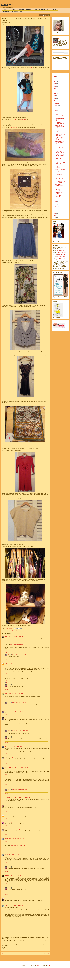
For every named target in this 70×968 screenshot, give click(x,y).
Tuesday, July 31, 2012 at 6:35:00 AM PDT (21, 767)
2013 (55, 98)
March (56, 206)
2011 (55, 212)
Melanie (6, 693)
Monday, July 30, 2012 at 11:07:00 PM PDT (26, 711)
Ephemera (7, 4)
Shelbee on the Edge (62, 252)
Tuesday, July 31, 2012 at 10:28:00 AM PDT (20, 730)
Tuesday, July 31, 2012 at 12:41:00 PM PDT (16, 838)
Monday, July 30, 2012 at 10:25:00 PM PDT (16, 693)
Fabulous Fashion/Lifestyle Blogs (41, 9)
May (56, 202)
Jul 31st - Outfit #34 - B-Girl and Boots (59, 113)
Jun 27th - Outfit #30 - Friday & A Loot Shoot (59, 123)
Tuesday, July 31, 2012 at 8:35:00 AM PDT (14, 822)
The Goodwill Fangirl (9, 767)
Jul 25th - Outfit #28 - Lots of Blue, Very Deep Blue (60, 130)
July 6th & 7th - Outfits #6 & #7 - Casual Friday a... (60, 182)
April (56, 204)
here (31, 67)
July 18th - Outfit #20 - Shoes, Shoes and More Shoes (60, 148)
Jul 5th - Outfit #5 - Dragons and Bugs (59, 185)
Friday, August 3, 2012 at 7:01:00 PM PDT (16, 905)
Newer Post (4, 953)
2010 (55, 213)
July (12, 630)
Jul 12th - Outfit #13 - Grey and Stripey (60, 167)
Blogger (48, 965)
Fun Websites (53, 9)
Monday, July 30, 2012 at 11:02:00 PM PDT (20, 684)
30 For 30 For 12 (8, 630)
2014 (55, 97)
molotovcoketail (39, 965)
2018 (55, 90)
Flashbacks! (28, 9)
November (57, 103)
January (56, 209)
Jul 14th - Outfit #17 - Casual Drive (59, 158)
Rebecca (6, 898)
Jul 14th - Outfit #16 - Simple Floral (59, 160)
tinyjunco (7, 905)
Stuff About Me (11, 9)
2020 (55, 86)
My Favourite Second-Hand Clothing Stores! (12, 11)
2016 (55, 93)
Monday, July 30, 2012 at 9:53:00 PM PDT (16, 663)
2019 (55, 88)
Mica (6, 746)
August (56, 108)
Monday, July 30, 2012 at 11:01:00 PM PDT (20, 654)
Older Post (46, 953)
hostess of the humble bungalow (11, 711)
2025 (55, 78)
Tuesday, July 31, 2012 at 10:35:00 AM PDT (20, 789)
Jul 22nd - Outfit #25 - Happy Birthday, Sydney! (59, 138)
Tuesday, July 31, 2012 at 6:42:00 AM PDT (17, 777)
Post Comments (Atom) (28, 957)
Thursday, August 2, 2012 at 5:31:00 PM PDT (17, 898)
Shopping (15, 630)
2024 (55, 79)
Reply (6, 640)
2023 (55, 81)
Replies (7, 652)
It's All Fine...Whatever (60, 256)
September (57, 107)
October (56, 105)
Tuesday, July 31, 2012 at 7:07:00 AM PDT (24, 805)
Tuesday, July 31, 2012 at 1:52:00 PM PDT (17, 845)
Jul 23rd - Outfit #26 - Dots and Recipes (60, 135)
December (57, 101)
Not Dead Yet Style (23, 119)
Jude (6, 875)
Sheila (9, 654)
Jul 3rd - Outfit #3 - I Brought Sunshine (59, 190)
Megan (6, 757)
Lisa (6, 822)
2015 (55, 95)
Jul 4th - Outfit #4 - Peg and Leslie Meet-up (59, 187)
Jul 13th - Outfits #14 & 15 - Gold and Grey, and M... (60, 163)
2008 (55, 217)
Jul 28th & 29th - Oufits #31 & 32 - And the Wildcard (59, 119)
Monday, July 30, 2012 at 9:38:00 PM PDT (17, 644)
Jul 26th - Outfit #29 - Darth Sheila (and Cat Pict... (59, 126)
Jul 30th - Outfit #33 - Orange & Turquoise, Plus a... (59, 115)
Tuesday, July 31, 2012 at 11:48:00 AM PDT (24, 829)
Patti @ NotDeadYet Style (10, 797)
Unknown (7, 815)
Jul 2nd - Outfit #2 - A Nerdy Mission (59, 193)
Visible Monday (13, 119)
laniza (6, 636)
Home (4, 9)
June (56, 201)
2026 (55, 76)
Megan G (6, 663)
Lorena (6, 854)
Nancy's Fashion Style (61, 254)
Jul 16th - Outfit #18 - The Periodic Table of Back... (60, 155)
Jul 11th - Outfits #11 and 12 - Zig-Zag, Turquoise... (60, 170)
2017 (55, 91)
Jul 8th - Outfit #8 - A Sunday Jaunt (59, 179)
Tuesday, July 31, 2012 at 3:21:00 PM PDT (15, 875)
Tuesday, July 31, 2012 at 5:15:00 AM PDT (14, 746)
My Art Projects (20, 9)
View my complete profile (57, 47)
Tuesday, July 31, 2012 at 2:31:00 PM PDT (15, 854)
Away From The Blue (60, 250)
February (57, 208)
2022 (55, 83)
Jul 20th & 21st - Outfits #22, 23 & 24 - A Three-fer (60, 142)
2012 (55, 100)
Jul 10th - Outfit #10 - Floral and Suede (59, 174)
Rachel (6, 838)
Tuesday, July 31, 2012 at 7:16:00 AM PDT (16, 815)
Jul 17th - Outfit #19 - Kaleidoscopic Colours (59, 152)
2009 (55, 215)
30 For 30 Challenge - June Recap (59, 196)
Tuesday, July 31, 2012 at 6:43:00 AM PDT (22, 797)
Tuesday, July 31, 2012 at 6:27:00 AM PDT (15, 757)
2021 (55, 84)
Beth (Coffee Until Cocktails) (10, 805)
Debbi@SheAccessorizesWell (10, 829)
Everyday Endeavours (14, 127)
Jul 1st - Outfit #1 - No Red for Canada (60, 199)
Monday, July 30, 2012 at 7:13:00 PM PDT (15, 636)
